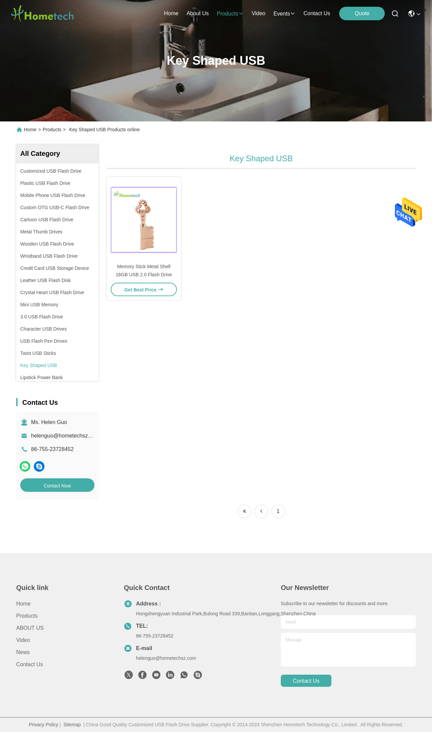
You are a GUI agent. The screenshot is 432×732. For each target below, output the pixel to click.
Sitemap (72, 724)
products (230, 14)
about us (198, 13)
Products (52, 129)
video (259, 13)
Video (23, 640)
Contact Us (29, 664)
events (284, 14)
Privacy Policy (43, 724)
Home (171, 13)
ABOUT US (30, 628)
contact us (316, 13)
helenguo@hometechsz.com (65, 436)
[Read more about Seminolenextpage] (244, 511)
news (23, 652)
